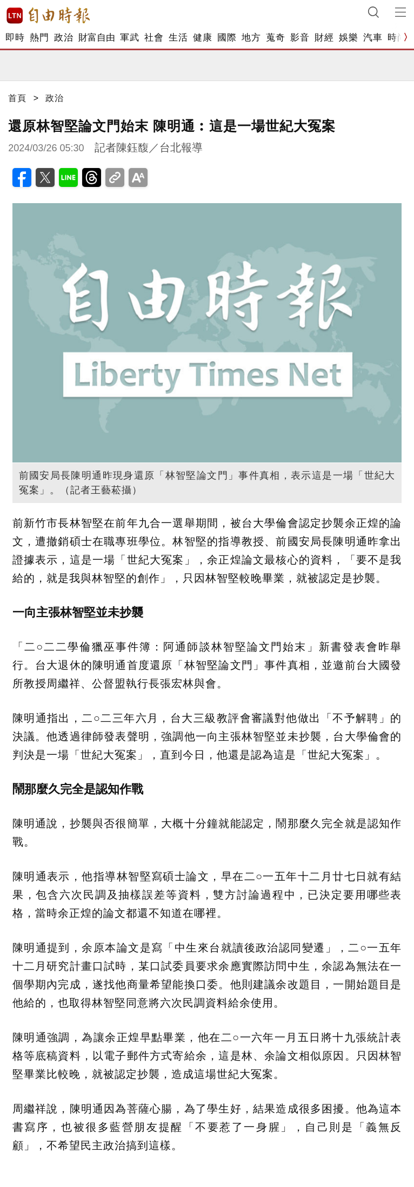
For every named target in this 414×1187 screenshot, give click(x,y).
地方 (251, 37)
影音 (299, 37)
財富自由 (96, 37)
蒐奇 (275, 37)
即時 (14, 37)
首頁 (17, 98)
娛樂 (348, 37)
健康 (202, 37)
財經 (324, 37)
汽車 (372, 37)
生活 (178, 37)
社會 (153, 37)
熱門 (39, 37)
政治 (63, 37)
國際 (226, 37)
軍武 (129, 37)
